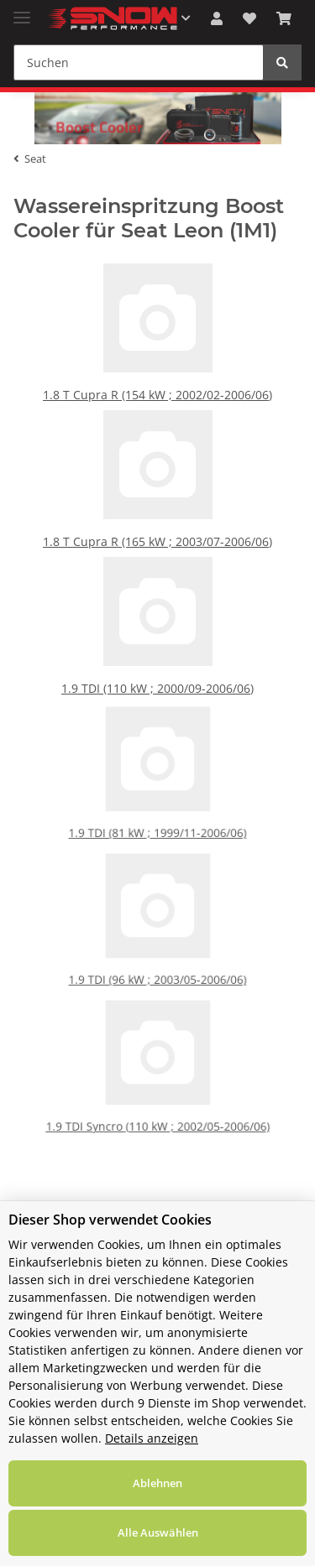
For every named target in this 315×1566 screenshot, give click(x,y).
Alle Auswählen (158, 1532)
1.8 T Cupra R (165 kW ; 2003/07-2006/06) (157, 551)
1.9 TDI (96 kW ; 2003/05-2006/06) (157, 977)
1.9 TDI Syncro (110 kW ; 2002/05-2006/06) (158, 1124)
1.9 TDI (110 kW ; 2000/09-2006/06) (158, 698)
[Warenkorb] (284, 18)
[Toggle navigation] (21, 10)
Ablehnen (157, 1483)
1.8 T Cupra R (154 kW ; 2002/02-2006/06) (157, 405)
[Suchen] (138, 62)
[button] (217, 18)
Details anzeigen (151, 1438)
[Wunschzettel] (249, 18)
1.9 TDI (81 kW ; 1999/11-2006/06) (157, 830)
